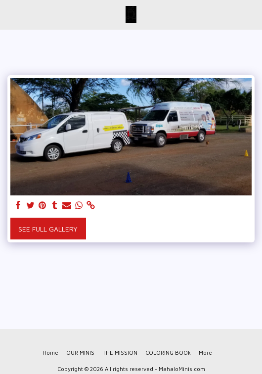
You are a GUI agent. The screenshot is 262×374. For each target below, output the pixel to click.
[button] (10, 14)
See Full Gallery (48, 229)
